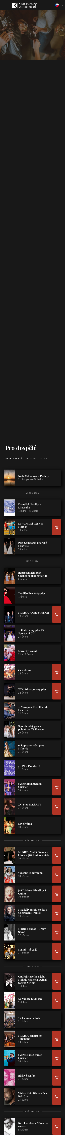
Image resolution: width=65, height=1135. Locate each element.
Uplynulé (31, 458)
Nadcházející (14, 458)
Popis (44, 458)
